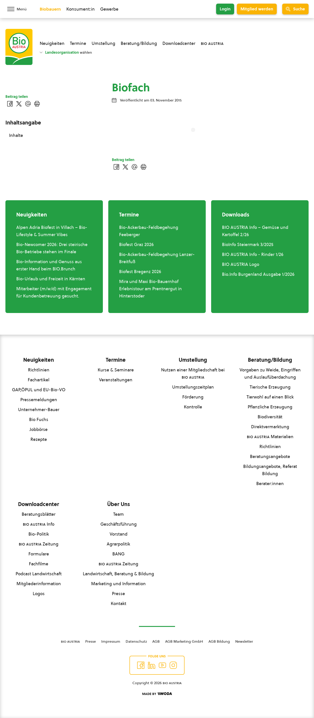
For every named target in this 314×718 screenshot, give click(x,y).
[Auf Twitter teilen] (125, 166)
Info (38, 524)
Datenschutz (136, 641)
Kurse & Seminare (116, 370)
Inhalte (16, 135)
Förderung (192, 397)
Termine (78, 43)
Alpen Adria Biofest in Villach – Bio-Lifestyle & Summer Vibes (51, 230)
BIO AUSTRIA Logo (240, 264)
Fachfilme (38, 564)
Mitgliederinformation (38, 584)
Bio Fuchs (38, 419)
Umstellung (103, 43)
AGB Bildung (219, 641)
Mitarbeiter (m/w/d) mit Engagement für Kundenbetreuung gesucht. (54, 292)
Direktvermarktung (270, 427)
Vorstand (118, 534)
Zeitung (38, 544)
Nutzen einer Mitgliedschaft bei (193, 373)
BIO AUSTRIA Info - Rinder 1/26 (252, 254)
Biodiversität (270, 417)
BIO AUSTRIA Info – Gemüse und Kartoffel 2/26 (255, 230)
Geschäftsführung (118, 524)
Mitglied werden (256, 9)
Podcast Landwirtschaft (39, 574)
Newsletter (244, 641)
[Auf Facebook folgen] (140, 665)
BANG (118, 554)
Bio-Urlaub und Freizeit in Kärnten (50, 279)
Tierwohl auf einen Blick (270, 397)
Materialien (270, 437)
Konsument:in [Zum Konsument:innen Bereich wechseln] (80, 9)
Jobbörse (39, 429)
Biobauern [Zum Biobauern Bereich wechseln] (50, 9)
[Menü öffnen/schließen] (19, 9)
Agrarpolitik (118, 544)
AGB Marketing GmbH (184, 641)
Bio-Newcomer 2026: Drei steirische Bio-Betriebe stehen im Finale (52, 248)
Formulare (38, 554)
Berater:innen (270, 483)
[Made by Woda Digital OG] (157, 694)
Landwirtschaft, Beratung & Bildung (118, 574)
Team (118, 514)
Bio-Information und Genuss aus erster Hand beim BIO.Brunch (49, 265)
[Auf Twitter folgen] (151, 665)
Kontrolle (193, 407)
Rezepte (38, 439)
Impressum (110, 641)
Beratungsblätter (38, 514)
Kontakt (118, 603)
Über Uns (118, 504)
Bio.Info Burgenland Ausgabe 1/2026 (258, 274)
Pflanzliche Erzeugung (270, 407)
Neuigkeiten (52, 43)
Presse (118, 593)
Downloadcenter (178, 43)
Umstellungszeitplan (193, 387)
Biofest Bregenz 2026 (140, 271)
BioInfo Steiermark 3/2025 (247, 244)
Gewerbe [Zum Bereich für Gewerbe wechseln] (109, 9)
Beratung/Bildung (139, 43)
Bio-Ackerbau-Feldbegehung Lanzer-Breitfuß (157, 258)
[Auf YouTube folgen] (162, 665)
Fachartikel (38, 380)
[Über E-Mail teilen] (134, 166)
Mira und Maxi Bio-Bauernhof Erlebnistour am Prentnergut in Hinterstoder (150, 288)
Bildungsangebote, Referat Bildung (270, 469)
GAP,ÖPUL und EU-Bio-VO (38, 390)
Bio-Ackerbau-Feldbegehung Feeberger (148, 230)
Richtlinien (38, 370)
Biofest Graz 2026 (136, 244)
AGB (156, 641)
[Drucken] (143, 166)
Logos (39, 593)
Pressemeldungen (38, 400)
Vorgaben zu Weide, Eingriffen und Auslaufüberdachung (270, 373)
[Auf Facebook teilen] (116, 166)
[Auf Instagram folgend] (173, 665)
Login (225, 9)
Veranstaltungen (115, 380)
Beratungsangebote (270, 456)
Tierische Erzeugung (270, 387)
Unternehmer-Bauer (38, 409)
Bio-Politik (38, 534)
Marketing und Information (118, 584)
